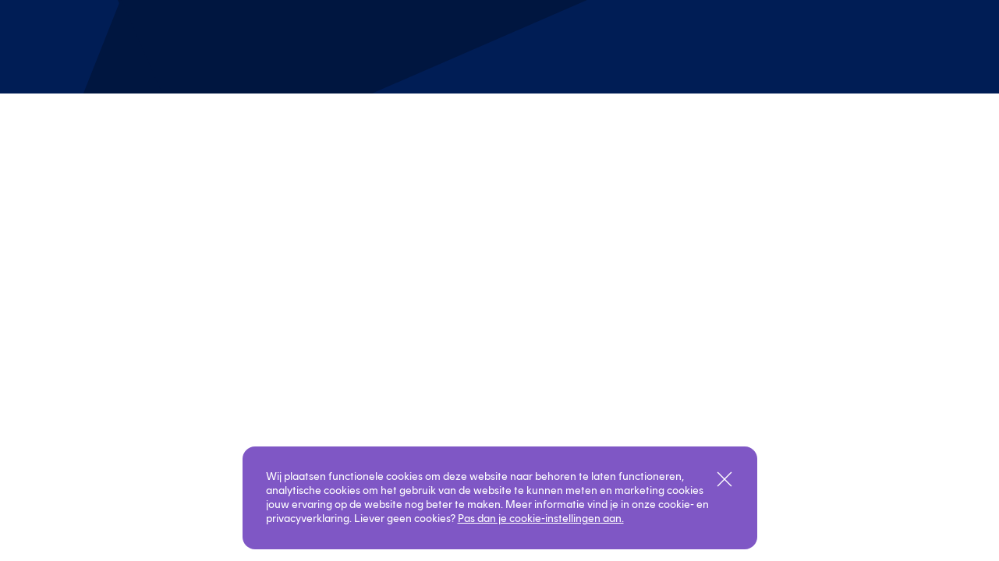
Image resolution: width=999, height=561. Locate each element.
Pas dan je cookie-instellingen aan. (541, 518)
